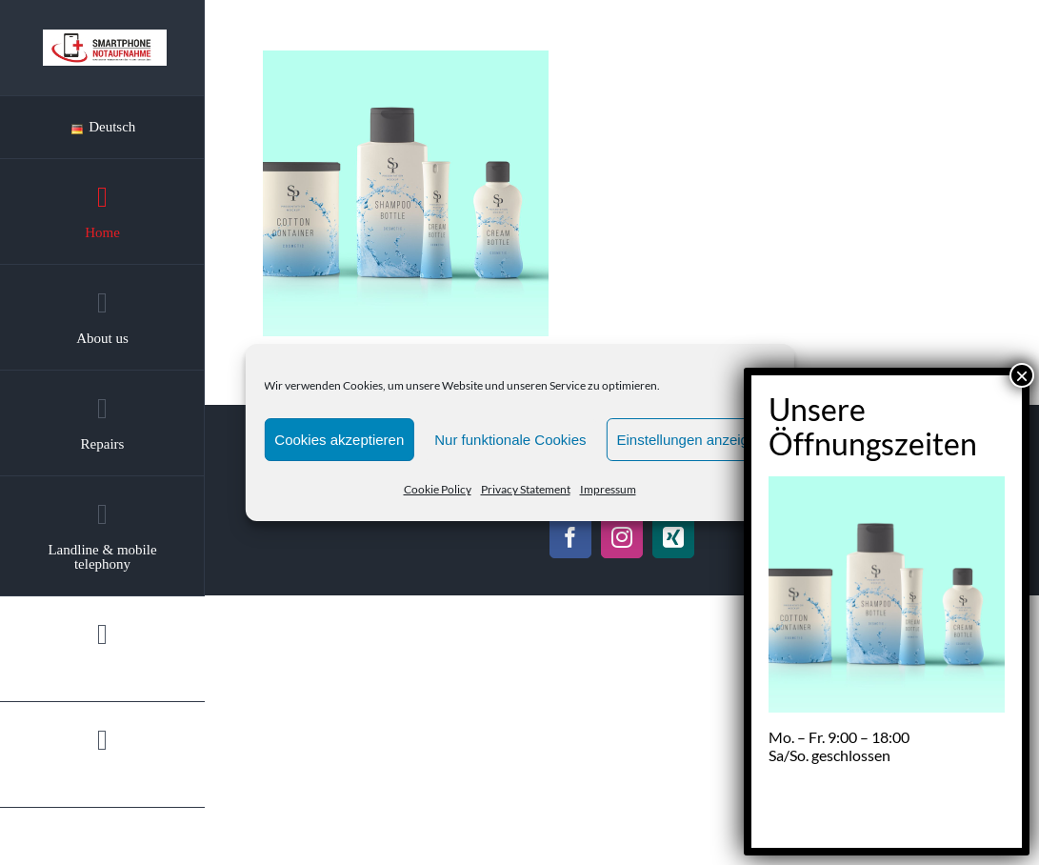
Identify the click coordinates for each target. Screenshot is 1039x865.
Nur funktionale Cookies (510, 440)
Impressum (608, 489)
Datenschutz (798, 484)
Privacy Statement (525, 489)
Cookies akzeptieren (339, 440)
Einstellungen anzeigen (691, 440)
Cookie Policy (437, 489)
